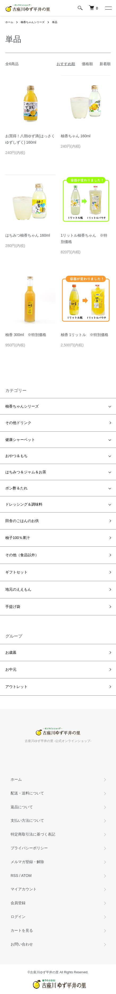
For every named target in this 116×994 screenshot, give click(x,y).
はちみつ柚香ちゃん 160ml (27, 235)
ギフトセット (16, 572)
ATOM (26, 875)
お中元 (10, 669)
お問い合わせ (22, 944)
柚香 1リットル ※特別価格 (85, 335)
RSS (14, 875)
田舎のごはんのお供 (22, 521)
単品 (54, 22)
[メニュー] (108, 8)
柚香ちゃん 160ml (76, 136)
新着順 (105, 64)
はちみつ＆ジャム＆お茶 (25, 472)
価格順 (87, 64)
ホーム (9, 22)
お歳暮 (10, 652)
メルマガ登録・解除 (27, 862)
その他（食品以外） (22, 555)
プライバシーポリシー (29, 848)
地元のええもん (18, 589)
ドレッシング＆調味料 (23, 504)
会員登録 (18, 903)
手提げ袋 (12, 606)
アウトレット (16, 686)
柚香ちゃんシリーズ (33, 22)
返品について (22, 807)
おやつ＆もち (16, 456)
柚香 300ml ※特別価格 (25, 335)
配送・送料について (27, 793)
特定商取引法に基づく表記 (33, 834)
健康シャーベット (20, 440)
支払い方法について (27, 820)
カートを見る (22, 930)
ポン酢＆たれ (16, 488)
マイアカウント (24, 889)
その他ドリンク (18, 423)
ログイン (18, 917)
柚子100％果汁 (17, 538)
